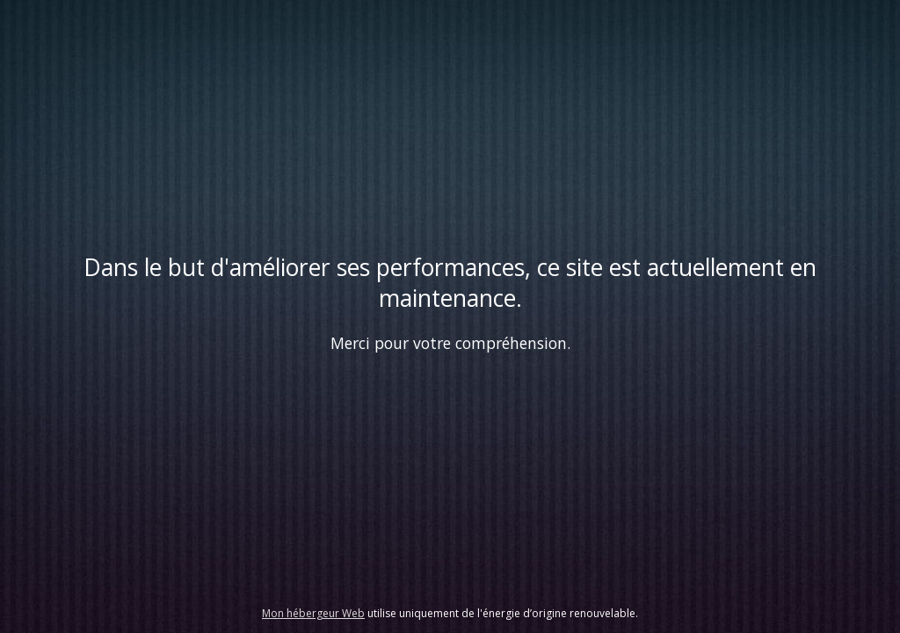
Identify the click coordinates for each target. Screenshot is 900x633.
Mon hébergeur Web (313, 613)
